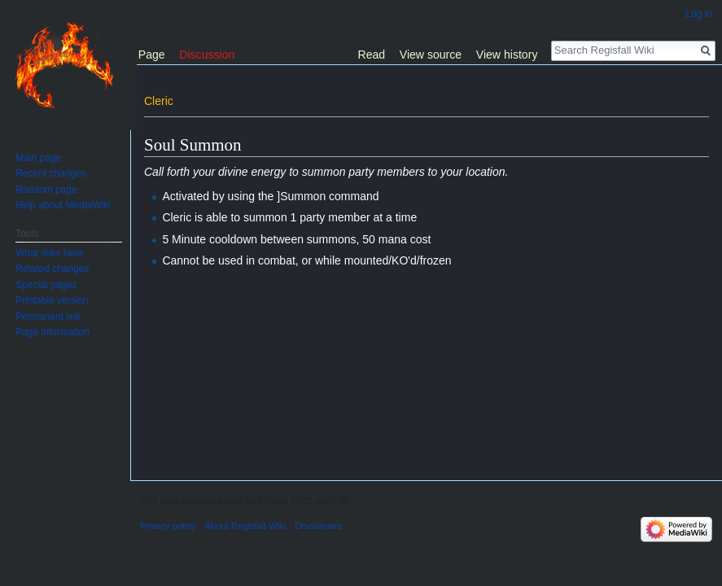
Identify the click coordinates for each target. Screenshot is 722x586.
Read (372, 54)
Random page (46, 189)
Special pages (46, 285)
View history (507, 54)
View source (431, 54)
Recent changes (50, 173)
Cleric (158, 100)
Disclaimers (318, 526)
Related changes (52, 268)
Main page (38, 158)
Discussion (206, 54)
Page (151, 54)
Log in (698, 14)
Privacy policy (167, 526)
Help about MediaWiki (63, 205)
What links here (49, 253)
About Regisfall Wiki (245, 526)
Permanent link (48, 316)
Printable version (51, 300)
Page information (52, 332)
